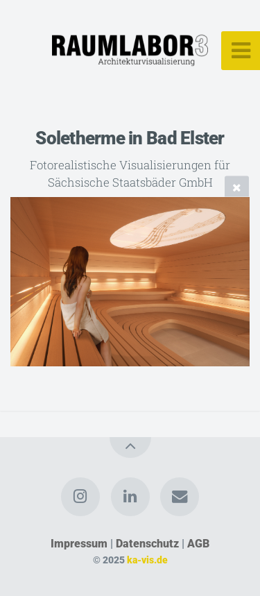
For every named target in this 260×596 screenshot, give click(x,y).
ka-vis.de (147, 560)
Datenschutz (147, 543)
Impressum (79, 543)
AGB (198, 543)
